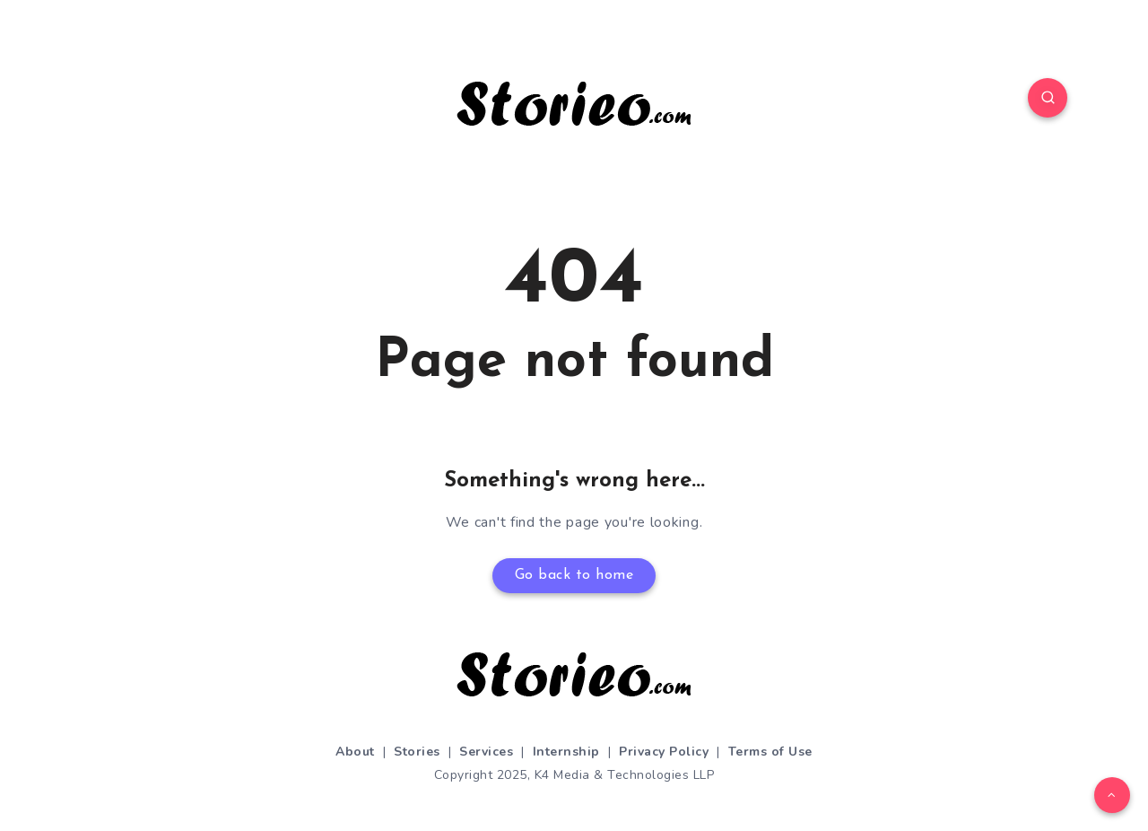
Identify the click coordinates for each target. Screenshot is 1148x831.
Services (486, 751)
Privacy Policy (664, 751)
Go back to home (574, 575)
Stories (417, 751)
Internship (566, 751)
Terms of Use (770, 751)
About (355, 751)
